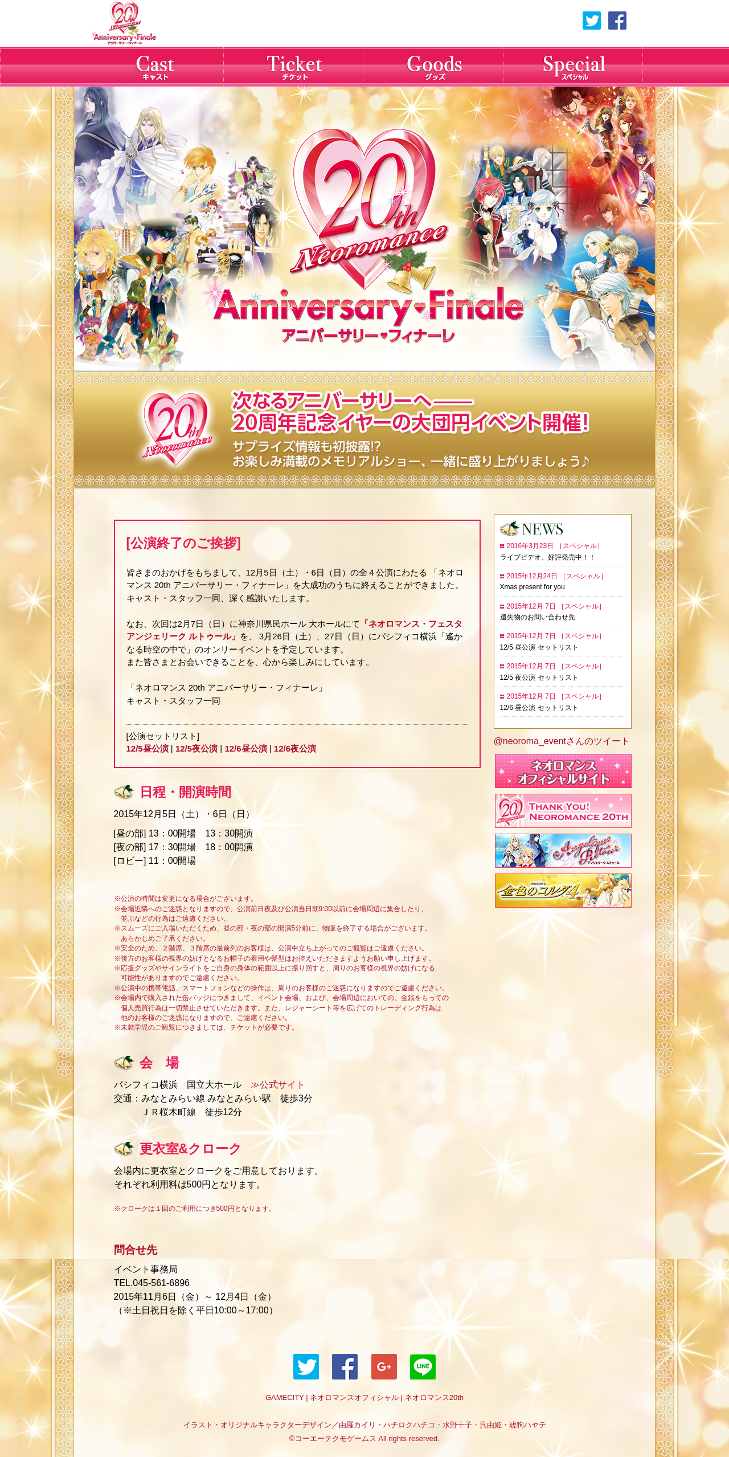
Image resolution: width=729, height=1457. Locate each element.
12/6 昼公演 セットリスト (539, 708)
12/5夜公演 (196, 748)
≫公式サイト (273, 1084)
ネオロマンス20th (434, 1397)
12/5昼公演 (147, 748)
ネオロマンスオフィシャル (354, 1397)
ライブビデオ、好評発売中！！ (548, 557)
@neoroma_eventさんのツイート (562, 741)
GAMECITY (284, 1397)
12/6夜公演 (295, 748)
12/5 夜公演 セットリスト (539, 677)
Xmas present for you (532, 587)
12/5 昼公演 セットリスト (539, 647)
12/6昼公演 (245, 748)
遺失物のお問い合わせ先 (537, 617)
